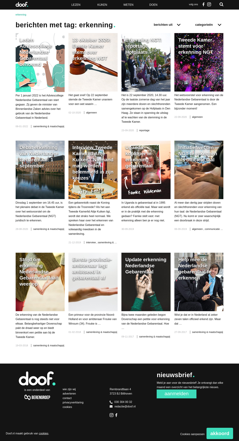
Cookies (67, 406)
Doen (153, 4)
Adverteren (69, 393)
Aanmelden (176, 393)
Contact (67, 398)
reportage (144, 130)
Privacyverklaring (73, 402)
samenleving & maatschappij (48, 126)
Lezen (75, 4)
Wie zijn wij (69, 389)
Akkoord (219, 433)
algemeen (91, 112)
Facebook (203, 4)
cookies (43, 433)
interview (91, 242)
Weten (128, 4)
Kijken (102, 4)
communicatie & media (217, 229)
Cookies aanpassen (192, 434)
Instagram (209, 4)
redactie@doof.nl (122, 406)
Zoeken (221, 4)
